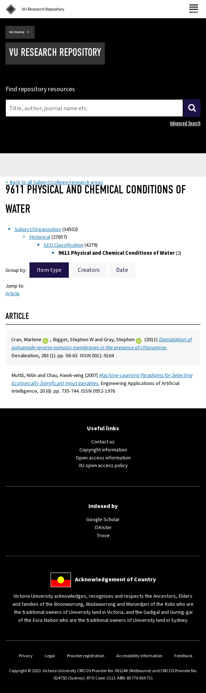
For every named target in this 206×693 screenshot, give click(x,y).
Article (12, 293)
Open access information (103, 458)
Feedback (183, 656)
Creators (89, 270)
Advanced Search (185, 123)
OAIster (103, 527)
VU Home (16, 32)
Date (122, 270)
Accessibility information (139, 656)
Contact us (103, 442)
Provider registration (85, 656)
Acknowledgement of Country (115, 579)
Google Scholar (103, 519)
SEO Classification (63, 245)
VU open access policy (103, 465)
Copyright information (103, 450)
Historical (39, 237)
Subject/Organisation (38, 229)
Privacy (26, 656)
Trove (103, 535)
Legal (50, 656)
